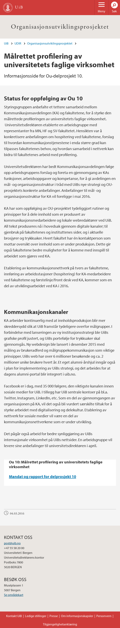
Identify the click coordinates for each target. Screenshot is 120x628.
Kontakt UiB (14, 616)
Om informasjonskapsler (77, 616)
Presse (53, 616)
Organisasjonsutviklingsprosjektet (60, 27)
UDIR (18, 43)
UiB (6, 43)
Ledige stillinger (35, 616)
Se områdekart (13, 595)
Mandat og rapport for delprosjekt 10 (42, 476)
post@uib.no (12, 543)
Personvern (103, 616)
